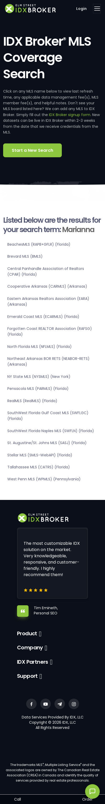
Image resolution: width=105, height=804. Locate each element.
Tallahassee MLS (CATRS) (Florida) (38, 467)
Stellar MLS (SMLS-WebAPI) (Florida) (39, 455)
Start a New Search (32, 150)
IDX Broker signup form (69, 114)
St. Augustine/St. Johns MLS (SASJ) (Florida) (47, 442)
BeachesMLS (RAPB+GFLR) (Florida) (38, 244)
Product (27, 633)
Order (87, 799)
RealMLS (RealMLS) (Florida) (32, 400)
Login (81, 8)
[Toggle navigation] (97, 8)
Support (27, 676)
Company (30, 647)
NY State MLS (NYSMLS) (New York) (38, 376)
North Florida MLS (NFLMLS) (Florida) (39, 346)
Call (17, 799)
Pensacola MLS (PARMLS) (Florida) (38, 388)
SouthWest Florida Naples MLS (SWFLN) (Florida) (50, 430)
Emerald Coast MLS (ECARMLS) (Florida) (43, 316)
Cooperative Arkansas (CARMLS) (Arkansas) (47, 286)
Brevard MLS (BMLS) (25, 256)
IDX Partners (32, 662)
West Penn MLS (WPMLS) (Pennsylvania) (44, 479)
